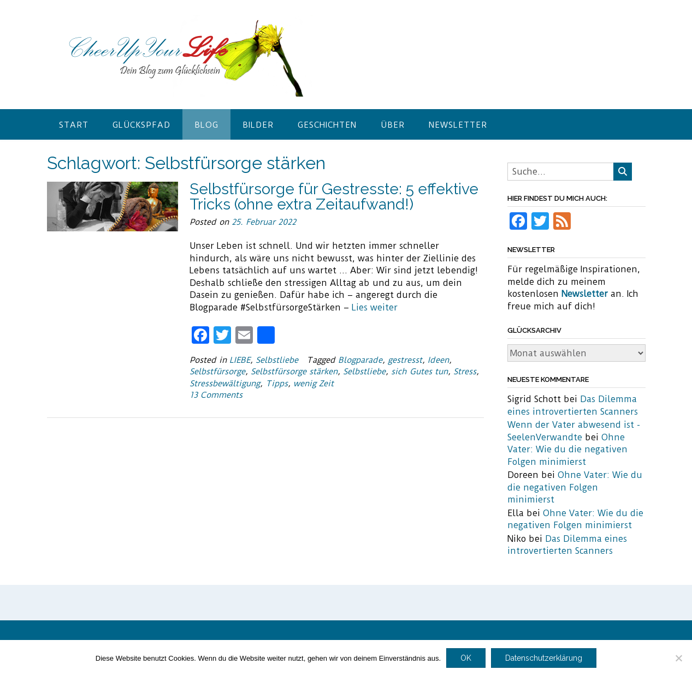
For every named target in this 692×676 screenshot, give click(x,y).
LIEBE (239, 360)
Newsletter (458, 125)
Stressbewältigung (225, 383)
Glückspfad (141, 125)
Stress (464, 371)
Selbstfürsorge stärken (294, 371)
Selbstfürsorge (217, 371)
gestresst (405, 360)
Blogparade (360, 360)
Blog (206, 125)
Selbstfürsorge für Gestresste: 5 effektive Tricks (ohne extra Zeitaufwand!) (334, 196)
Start (73, 125)
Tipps (276, 383)
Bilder (258, 125)
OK (465, 658)
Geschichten (327, 125)
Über (393, 125)
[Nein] (678, 658)
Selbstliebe (277, 360)
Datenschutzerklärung (543, 658)
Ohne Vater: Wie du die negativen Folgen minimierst (567, 449)
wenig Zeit (313, 383)
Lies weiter (375, 307)
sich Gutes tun (419, 371)
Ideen (438, 360)
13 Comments (216, 395)
